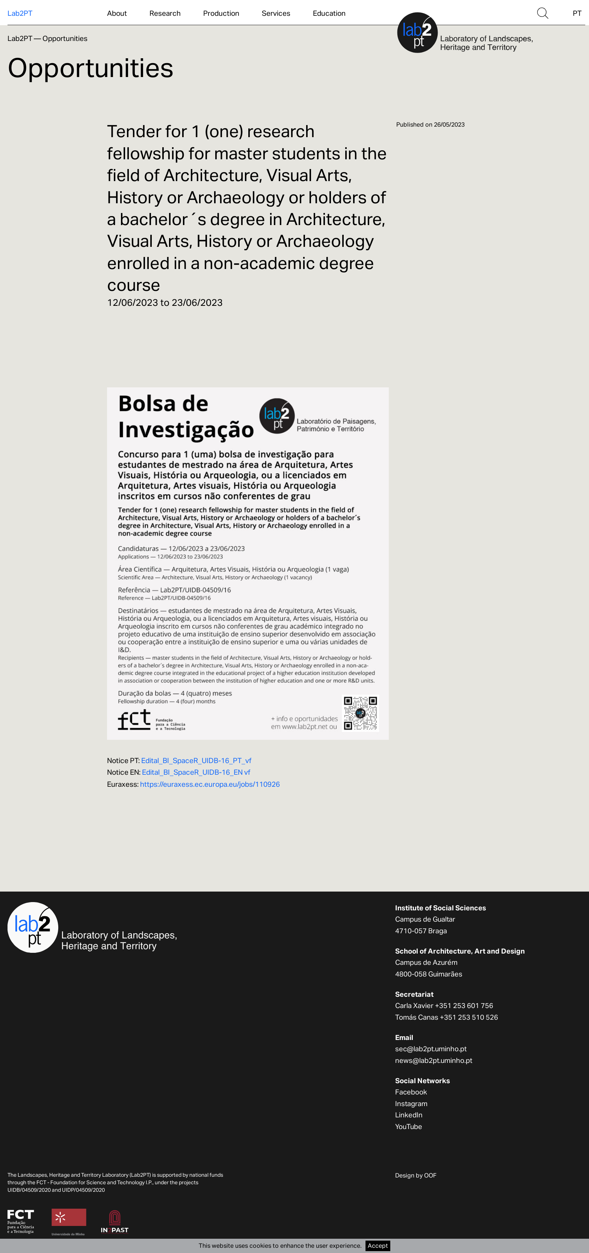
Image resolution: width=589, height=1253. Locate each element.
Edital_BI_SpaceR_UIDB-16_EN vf (196, 772)
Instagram (411, 1103)
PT (577, 13)
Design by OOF (415, 1175)
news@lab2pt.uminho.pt (433, 1060)
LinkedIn (409, 1114)
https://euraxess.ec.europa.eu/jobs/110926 (210, 784)
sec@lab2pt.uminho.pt (431, 1048)
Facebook (411, 1091)
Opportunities (65, 38)
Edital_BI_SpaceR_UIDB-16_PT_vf (196, 760)
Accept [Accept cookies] (378, 1246)
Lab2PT (20, 13)
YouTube (408, 1126)
